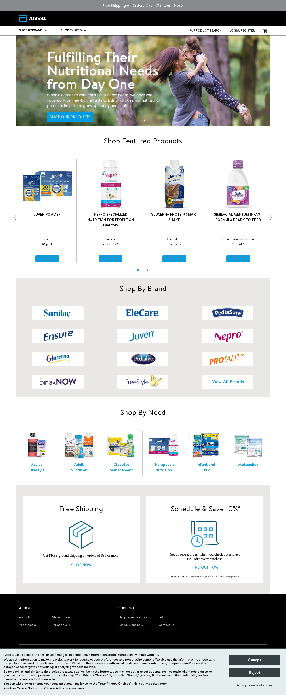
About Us (25, 617)
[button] (137, 270)
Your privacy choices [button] (254, 685)
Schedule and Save (131, 625)
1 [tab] (145, 120)
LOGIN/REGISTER (242, 30)
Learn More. (173, 5)
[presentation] (15, 218)
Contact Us (166, 625)
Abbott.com (27, 625)
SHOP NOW (81, 565)
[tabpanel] (143, 80)
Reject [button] (254, 672)
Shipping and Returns (132, 617)
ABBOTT (26, 608)
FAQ (162, 617)
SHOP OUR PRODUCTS (70, 117)
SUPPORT (126, 608)
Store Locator (61, 617)
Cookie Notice (27, 688)
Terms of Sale (61, 625)
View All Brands (228, 381)
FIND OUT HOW (204, 567)
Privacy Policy (54, 688)
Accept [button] (254, 660)
